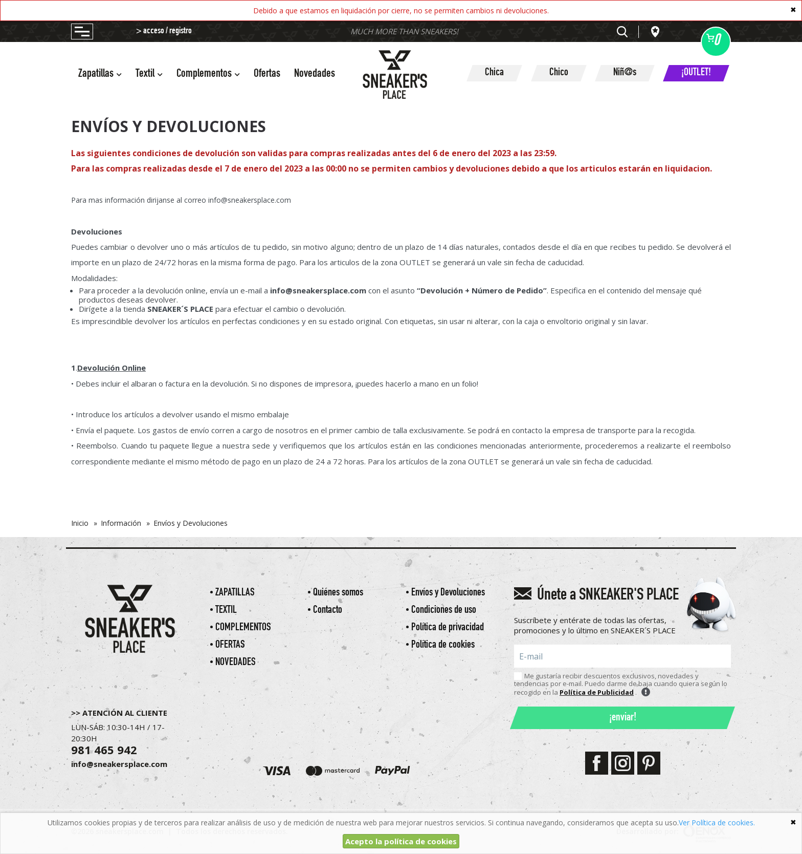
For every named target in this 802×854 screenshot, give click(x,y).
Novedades (314, 74)
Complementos (243, 628)
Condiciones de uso (443, 610)
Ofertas (267, 74)
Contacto (327, 610)
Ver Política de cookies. (717, 822)
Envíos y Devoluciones (448, 593)
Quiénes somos (338, 593)
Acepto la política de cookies (401, 841)
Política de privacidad (447, 628)
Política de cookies (443, 645)
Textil (226, 610)
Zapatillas (235, 593)
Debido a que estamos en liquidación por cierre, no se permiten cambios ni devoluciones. (401, 10)
